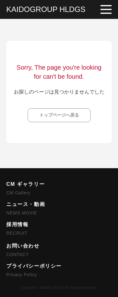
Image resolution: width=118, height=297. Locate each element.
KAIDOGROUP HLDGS (46, 9)
